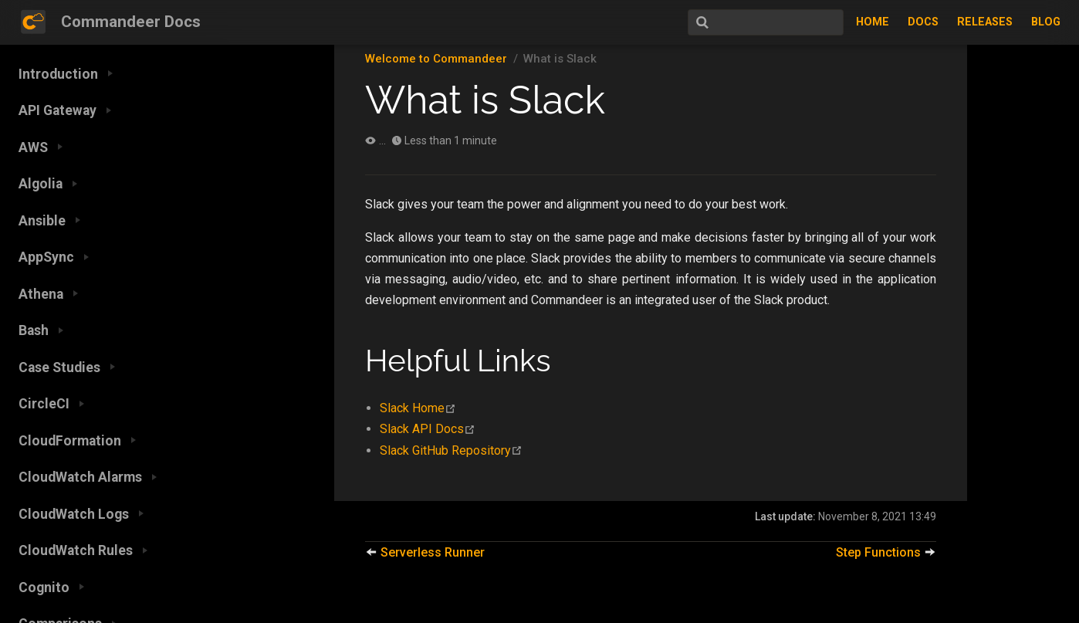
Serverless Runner (425, 552)
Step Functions (886, 552)
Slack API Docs (427, 429)
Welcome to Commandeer (436, 59)
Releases (985, 22)
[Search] (766, 22)
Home (872, 22)
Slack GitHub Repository (451, 450)
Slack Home (418, 408)
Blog (1045, 22)
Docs (923, 22)
